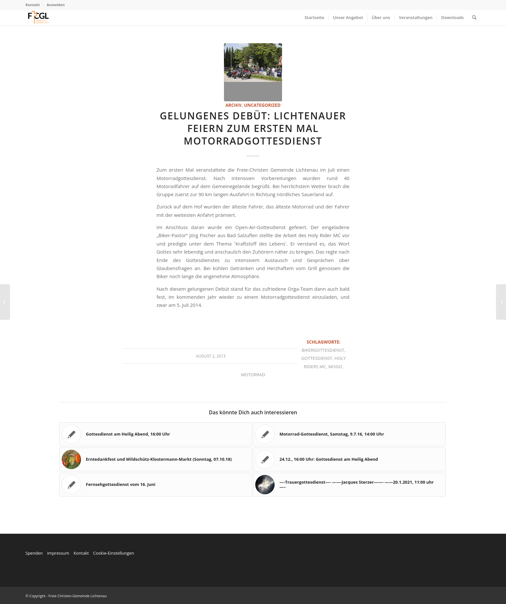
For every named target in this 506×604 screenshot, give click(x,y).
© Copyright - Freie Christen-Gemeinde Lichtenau (66, 595)
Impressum (58, 553)
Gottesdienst (316, 358)
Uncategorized (262, 105)
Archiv (234, 105)
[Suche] (474, 17)
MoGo (335, 366)
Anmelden (55, 4)
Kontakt (32, 4)
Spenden (34, 553)
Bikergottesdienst (323, 350)
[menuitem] (34, 4)
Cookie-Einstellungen (113, 553)
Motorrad (253, 375)
